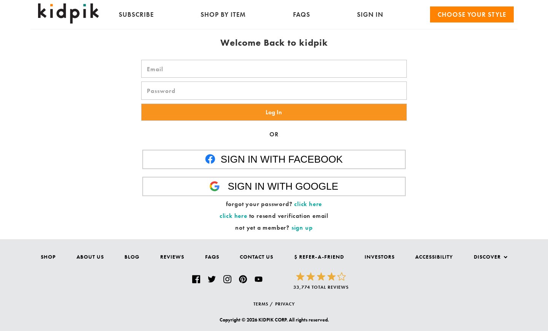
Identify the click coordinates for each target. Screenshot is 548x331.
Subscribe (136, 14)
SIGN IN (370, 14)
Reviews (172, 256)
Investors (380, 256)
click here (308, 204)
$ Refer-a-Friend (319, 256)
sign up (302, 228)
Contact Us (256, 256)
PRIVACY (285, 304)
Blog (132, 256)
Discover (490, 256)
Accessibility (434, 256)
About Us (90, 256)
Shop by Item (223, 14)
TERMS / (263, 304)
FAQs (301, 14)
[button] (274, 112)
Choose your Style (472, 14)
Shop (48, 256)
